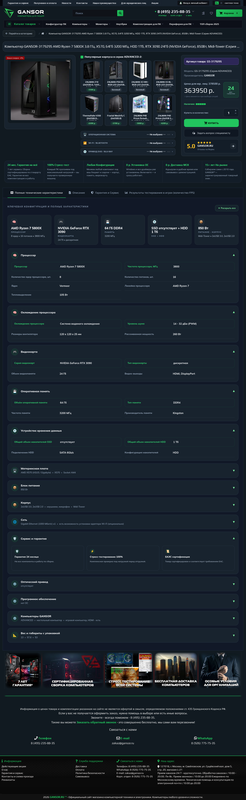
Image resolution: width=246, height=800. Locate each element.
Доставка (81, 766)
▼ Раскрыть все (227, 208)
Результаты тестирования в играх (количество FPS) (160, 192)
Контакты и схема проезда (17, 776)
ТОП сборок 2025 (209, 24)
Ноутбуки (121, 24)
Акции (155, 3)
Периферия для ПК (181, 24)
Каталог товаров (23, 24)
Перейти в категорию (19, 33)
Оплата (80, 769)
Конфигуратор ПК (56, 24)
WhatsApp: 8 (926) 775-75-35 (134, 769)
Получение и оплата (45, 3)
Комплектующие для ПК (148, 24)
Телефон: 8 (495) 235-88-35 (133, 766)
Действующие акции (14, 766)
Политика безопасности (90, 773)
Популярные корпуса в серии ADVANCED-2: (113, 56)
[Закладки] (211, 13)
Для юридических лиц (133, 3)
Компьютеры (81, 24)
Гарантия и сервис (18, 3)
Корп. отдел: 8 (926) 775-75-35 (135, 776)
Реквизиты (8, 779)
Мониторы (103, 24)
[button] (174, 12)
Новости (66, 3)
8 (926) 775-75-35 (203, 743)
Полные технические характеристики (37, 192)
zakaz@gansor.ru (123, 743)
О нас (5, 769)
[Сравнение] (203, 13)
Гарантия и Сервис (105, 192)
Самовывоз (82, 776)
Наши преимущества (104, 3)
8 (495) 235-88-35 (142, 717)
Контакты (81, 3)
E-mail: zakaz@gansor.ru (130, 773)
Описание (77, 192)
